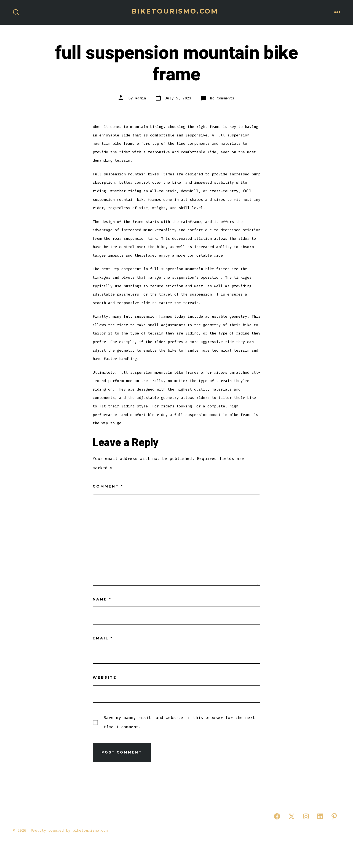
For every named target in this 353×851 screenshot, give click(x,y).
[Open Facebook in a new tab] (277, 816)
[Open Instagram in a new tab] (306, 816)
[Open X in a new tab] (291, 816)
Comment (108, 486)
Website (105, 677)
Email (103, 638)
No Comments (222, 98)
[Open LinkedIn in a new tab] (320, 816)
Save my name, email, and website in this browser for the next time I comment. (179, 722)
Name (102, 599)
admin (140, 98)
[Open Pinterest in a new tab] (334, 816)
